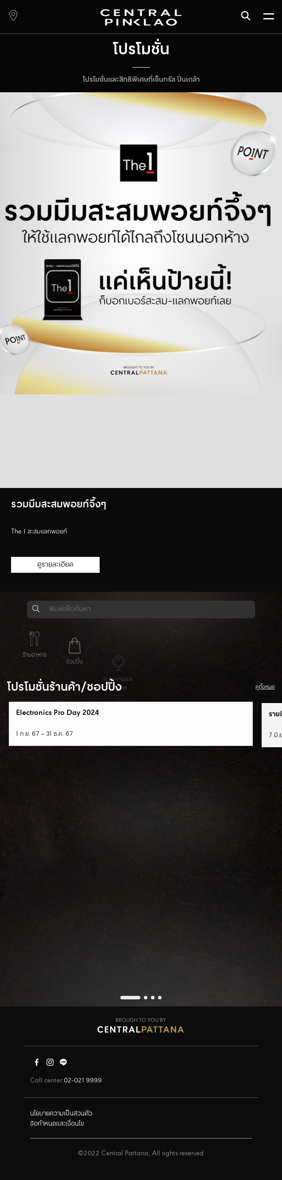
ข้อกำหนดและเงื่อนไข (57, 1124)
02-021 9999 (83, 1080)
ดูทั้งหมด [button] (265, 687)
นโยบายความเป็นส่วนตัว (61, 1114)
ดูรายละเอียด (55, 564)
